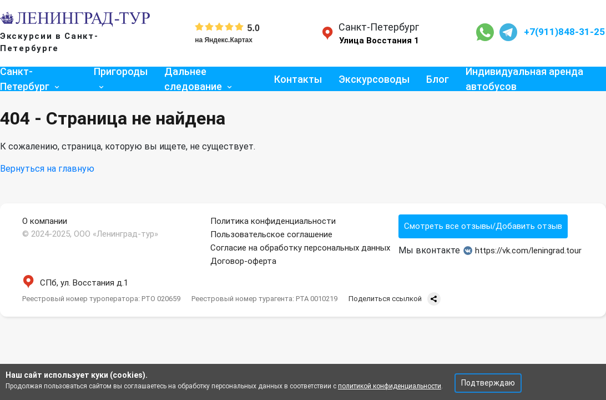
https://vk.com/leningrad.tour (522, 251)
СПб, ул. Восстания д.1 (75, 283)
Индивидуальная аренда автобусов (524, 79)
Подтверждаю (488, 382)
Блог (437, 79)
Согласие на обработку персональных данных (300, 248)
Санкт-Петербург (24, 79)
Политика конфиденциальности (273, 221)
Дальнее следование (193, 79)
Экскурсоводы (374, 79)
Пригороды (121, 71)
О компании (44, 221)
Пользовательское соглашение (271, 234)
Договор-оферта (243, 261)
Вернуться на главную (47, 168)
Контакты (298, 79)
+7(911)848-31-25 (564, 31)
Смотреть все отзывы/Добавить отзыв (483, 226)
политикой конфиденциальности (389, 386)
